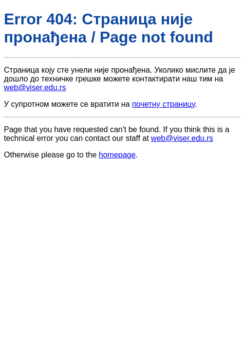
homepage (117, 155)
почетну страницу (163, 104)
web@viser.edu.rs (35, 87)
